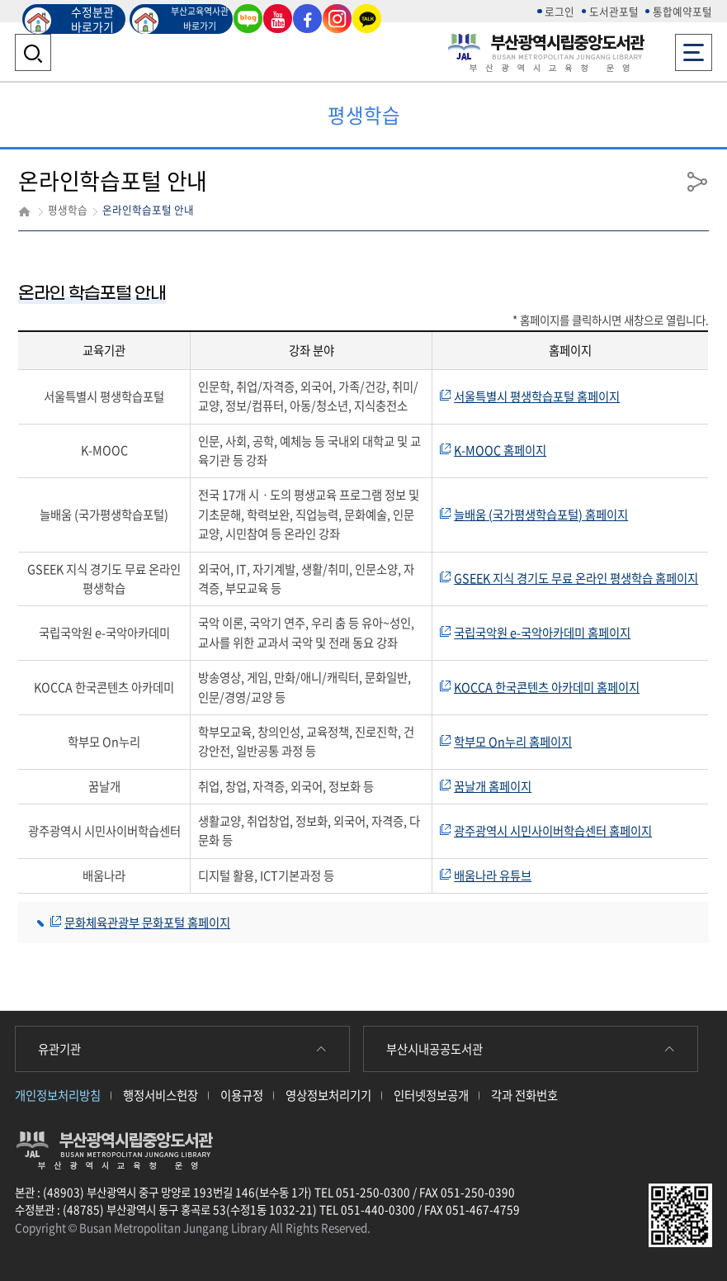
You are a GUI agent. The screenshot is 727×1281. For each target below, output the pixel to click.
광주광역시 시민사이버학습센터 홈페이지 (553, 831)
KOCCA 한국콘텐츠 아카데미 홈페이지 (547, 687)
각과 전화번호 (524, 1095)
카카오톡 (366, 18)
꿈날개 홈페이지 (492, 786)
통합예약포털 (682, 11)
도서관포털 (614, 11)
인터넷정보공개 (431, 1095)
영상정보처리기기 (328, 1095)
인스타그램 (337, 18)
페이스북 (307, 18)
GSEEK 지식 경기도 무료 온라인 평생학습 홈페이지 (576, 578)
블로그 (248, 18)
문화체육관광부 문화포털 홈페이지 (147, 922)
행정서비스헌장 (160, 1095)
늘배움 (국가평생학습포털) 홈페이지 (541, 514)
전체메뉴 (693, 47)
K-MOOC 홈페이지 (500, 450)
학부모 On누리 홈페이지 (513, 742)
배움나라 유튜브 (492, 875)
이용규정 (241, 1095)
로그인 (559, 11)
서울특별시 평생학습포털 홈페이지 (537, 396)
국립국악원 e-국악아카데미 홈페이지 (542, 633)
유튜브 (278, 18)
